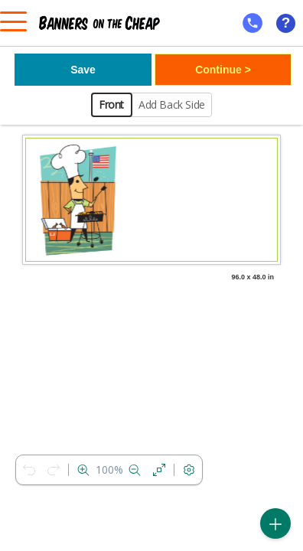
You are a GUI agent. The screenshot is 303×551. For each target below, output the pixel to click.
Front (111, 104)
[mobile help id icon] (252, 23)
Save (83, 70)
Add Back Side (171, 104)
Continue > (223, 70)
